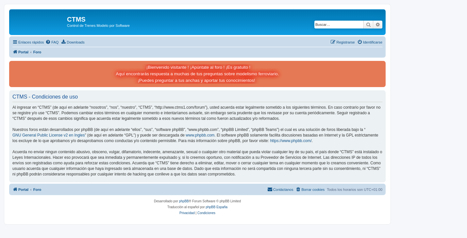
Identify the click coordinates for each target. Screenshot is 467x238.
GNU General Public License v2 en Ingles (48, 135)
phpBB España (216, 207)
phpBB (184, 201)
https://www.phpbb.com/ (290, 140)
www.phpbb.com (200, 135)
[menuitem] (51, 42)
